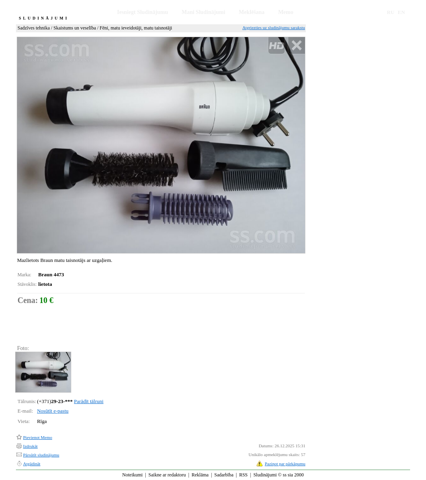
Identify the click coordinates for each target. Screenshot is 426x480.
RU (391, 12)
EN (401, 12)
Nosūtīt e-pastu (52, 411)
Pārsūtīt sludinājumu (41, 454)
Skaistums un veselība (74, 28)
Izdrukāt (30, 446)
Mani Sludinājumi (203, 12)
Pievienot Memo (37, 437)
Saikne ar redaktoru (167, 475)
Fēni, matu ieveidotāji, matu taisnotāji (136, 28)
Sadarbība (223, 475)
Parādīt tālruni (89, 401)
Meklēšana (252, 12)
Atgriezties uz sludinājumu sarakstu (273, 27)
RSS (243, 475)
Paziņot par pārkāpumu (285, 463)
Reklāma (200, 475)
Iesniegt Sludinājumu (142, 12)
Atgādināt (31, 463)
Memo (285, 12)
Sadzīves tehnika (34, 28)
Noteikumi (132, 475)
